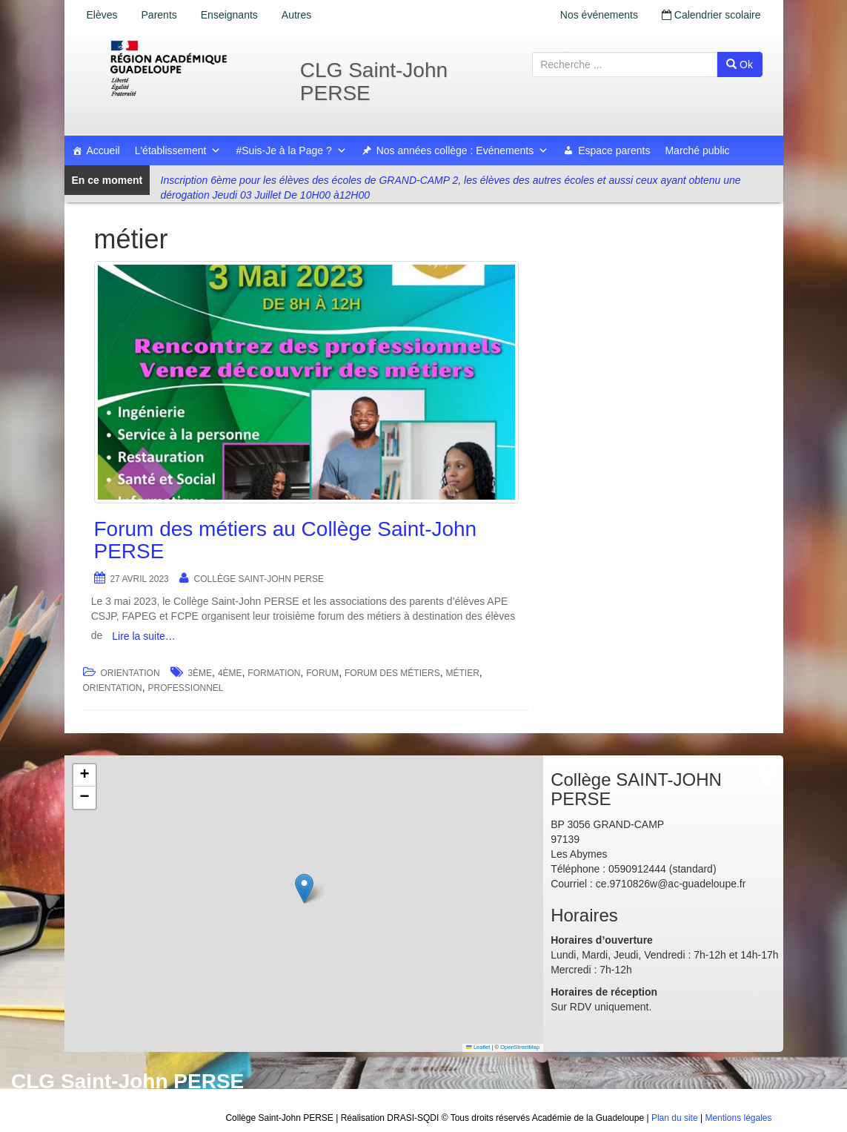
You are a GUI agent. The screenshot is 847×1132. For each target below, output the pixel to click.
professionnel (186, 688)
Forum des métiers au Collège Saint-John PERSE (285, 540)
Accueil (103, 150)
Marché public (697, 150)
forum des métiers (392, 673)
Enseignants (229, 15)
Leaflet (478, 1047)
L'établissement (178, 150)
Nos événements (599, 15)
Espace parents (614, 150)
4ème (230, 673)
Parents (159, 15)
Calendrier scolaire (711, 15)
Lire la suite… (144, 636)
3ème (199, 673)
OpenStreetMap (519, 1047)
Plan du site (674, 1118)
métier (462, 673)
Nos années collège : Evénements (462, 150)
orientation (112, 688)
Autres (296, 15)
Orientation (129, 673)
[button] (304, 888)
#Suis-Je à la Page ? (291, 150)
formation (274, 673)
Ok (739, 64)
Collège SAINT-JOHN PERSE (259, 579)
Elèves (102, 15)
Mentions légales (738, 1118)
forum (322, 673)
